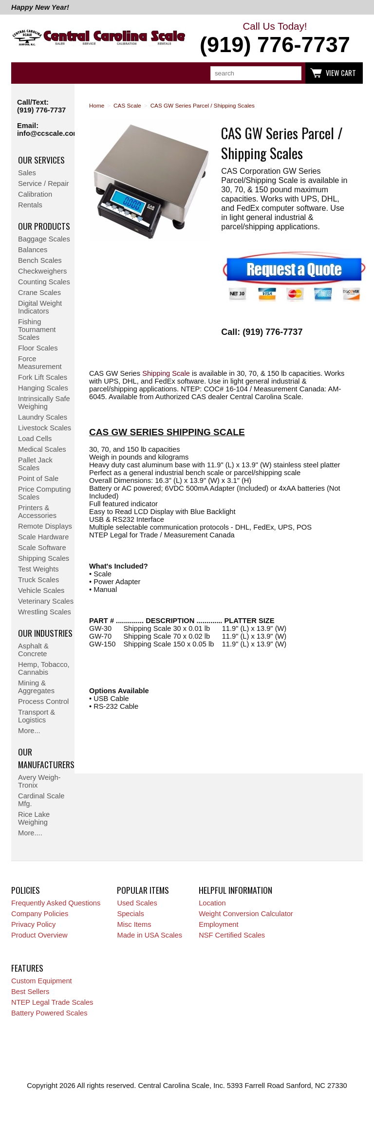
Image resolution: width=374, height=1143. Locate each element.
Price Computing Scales (44, 493)
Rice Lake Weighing (34, 818)
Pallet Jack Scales (35, 464)
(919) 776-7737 (41, 110)
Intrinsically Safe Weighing (44, 402)
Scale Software (42, 548)
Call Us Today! (275, 38)
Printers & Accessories (37, 511)
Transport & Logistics (36, 716)
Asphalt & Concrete (33, 650)
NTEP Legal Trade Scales (52, 1002)
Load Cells (35, 438)
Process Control (43, 701)
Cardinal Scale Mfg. (41, 800)
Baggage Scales (44, 239)
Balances (32, 250)
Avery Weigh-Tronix (39, 781)
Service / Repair (43, 183)
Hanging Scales (43, 388)
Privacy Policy (33, 924)
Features (27, 967)
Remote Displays (45, 526)
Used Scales (137, 903)
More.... (30, 833)
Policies (25, 890)
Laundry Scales (42, 417)
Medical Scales (42, 449)
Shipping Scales (43, 558)
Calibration (35, 194)
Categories (24, 73)
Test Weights (38, 569)
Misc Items (134, 924)
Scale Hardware (43, 537)
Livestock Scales (44, 428)
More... (29, 731)
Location (212, 903)
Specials (130, 914)
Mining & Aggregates (36, 687)
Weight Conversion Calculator (246, 914)
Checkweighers (42, 271)
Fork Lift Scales (42, 377)
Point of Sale (38, 478)
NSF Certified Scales (232, 935)
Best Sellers (30, 992)
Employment (218, 924)
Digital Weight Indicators (40, 307)
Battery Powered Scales (49, 1013)
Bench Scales (40, 260)
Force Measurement (40, 362)
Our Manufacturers (46, 758)
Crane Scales (39, 292)
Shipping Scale (166, 373)
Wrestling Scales (44, 612)
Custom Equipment (41, 981)
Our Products (44, 226)
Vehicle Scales (41, 590)
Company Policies (39, 914)
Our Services (41, 159)
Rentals (30, 205)
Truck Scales (38, 580)
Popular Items (143, 890)
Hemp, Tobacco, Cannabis (44, 668)
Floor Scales (37, 348)
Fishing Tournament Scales (37, 329)
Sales (27, 173)
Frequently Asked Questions (55, 903)
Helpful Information (235, 890)
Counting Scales (44, 282)
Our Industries (45, 633)
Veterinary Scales (46, 601)
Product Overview (39, 935)
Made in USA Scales (149, 935)
